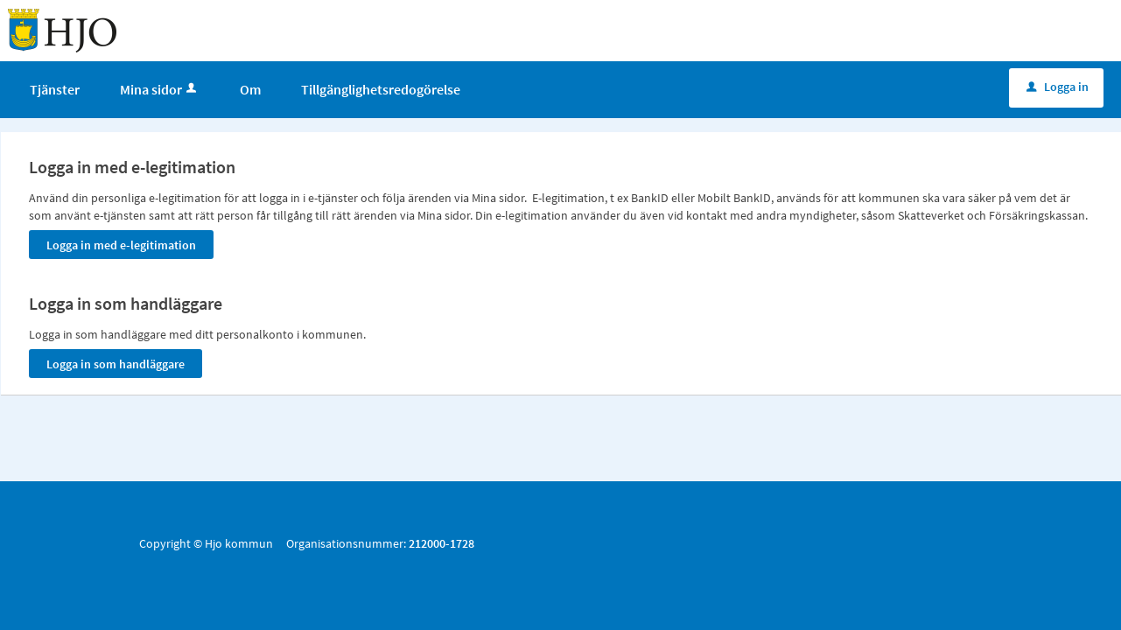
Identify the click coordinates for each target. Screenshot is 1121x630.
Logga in (1057, 86)
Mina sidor (160, 89)
